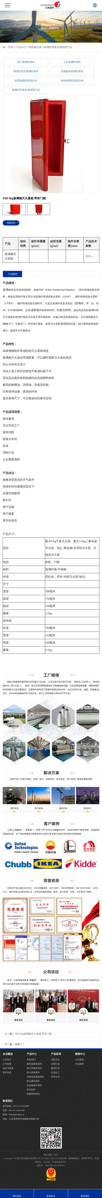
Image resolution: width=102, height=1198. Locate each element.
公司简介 (7, 1059)
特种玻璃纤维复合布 (72, 80)
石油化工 (55, 1072)
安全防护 (31, 1089)
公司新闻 (79, 1059)
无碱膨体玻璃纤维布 (72, 71)
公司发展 (7, 1064)
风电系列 (31, 1059)
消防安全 (55, 1059)
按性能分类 (35, 47)
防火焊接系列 (33, 1072)
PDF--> (89, 256)
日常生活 (55, 1077)
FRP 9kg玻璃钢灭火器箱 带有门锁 (33, 1033)
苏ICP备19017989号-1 (55, 1165)
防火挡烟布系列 (34, 1068)
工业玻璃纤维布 (72, 62)
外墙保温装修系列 (35, 1077)
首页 (10, 47)
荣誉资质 (7, 1072)
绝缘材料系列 (33, 1094)
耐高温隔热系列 (34, 1064)
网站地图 (47, 1155)
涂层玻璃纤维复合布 (26, 80)
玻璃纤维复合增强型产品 (58, 47)
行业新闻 (79, 1064)
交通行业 (55, 1064)
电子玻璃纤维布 (26, 62)
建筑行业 (55, 1068)
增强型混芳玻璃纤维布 (25, 71)
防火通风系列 (33, 1081)
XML (56, 1155)
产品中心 (21, 47)
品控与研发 (8, 1068)
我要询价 (11, 223)
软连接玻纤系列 (34, 1085)
